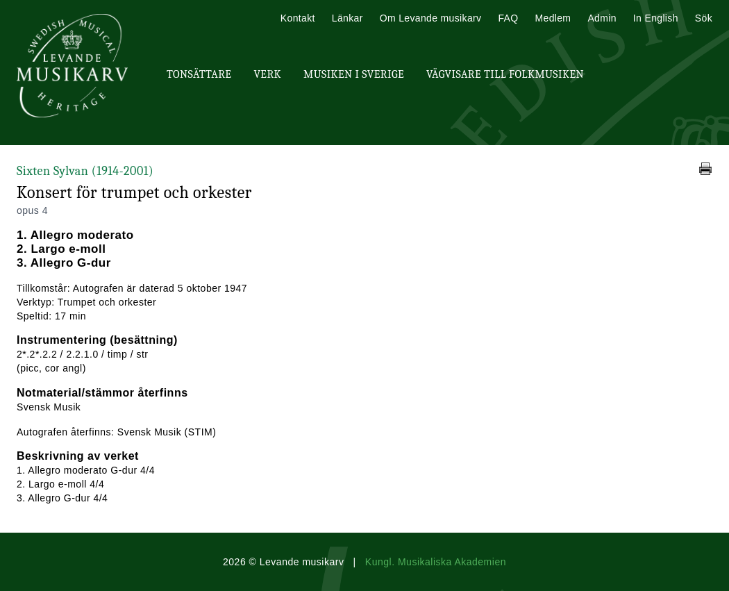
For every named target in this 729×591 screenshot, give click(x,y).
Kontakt (297, 18)
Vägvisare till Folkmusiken (505, 74)
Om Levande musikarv (431, 18)
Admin (601, 18)
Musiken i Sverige (353, 74)
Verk (267, 74)
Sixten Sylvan (85, 171)
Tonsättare (199, 74)
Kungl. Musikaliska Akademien (435, 561)
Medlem (553, 18)
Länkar (347, 18)
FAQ (508, 18)
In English (655, 18)
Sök (703, 18)
